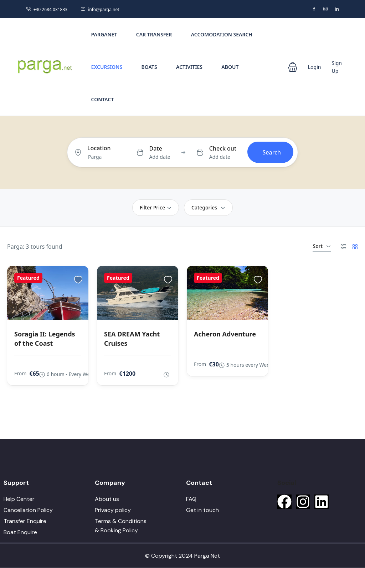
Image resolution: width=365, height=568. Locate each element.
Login (314, 67)
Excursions (107, 67)
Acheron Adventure (225, 334)
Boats (149, 67)
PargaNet (104, 34)
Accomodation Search (221, 34)
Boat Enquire (20, 532)
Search (272, 152)
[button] (292, 67)
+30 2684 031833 (46, 9)
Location (99, 148)
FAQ (191, 499)
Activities (189, 67)
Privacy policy (113, 510)
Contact (102, 99)
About (229, 67)
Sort (322, 246)
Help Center (19, 499)
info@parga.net (100, 9)
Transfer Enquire (25, 521)
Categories (208, 207)
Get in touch (202, 510)
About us (107, 499)
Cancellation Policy (28, 510)
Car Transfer (154, 34)
